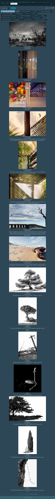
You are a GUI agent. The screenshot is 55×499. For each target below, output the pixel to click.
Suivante (31, 494)
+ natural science (20, 13)
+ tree (28, 13)
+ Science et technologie (46, 11)
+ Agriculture (18, 19)
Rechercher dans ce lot (9, 11)
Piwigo (30, 497)
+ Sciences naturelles (26, 11)
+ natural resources (28, 19)
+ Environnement (37, 17)
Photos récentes (5, 3)
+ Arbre (34, 13)
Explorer (8, 2)
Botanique (13, 8)
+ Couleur (22, 17)
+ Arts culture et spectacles (25, 15)
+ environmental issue (7, 19)
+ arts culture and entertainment (9, 15)
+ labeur (43, 15)
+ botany (35, 11)
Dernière (36, 494)
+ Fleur (15, 17)
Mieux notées (46, 2)
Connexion (52, 3)
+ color (29, 17)
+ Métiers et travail (6, 17)
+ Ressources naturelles (40, 19)
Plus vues (38, 2)
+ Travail (36, 15)
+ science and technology (8, 13)
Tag (6, 8)
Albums (3, 2)
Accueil (3, 8)
